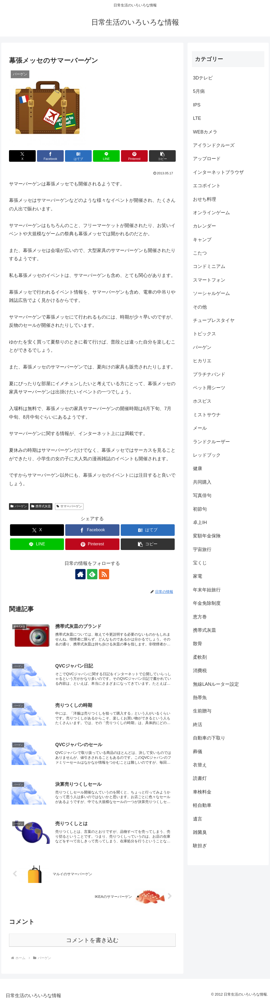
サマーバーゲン (69, 506)
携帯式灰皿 (41, 506)
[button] (162, 156)
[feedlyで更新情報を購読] (92, 574)
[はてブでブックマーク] (78, 156)
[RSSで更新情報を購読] (104, 574)
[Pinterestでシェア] (134, 156)
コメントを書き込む (92, 940)
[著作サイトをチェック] (80, 574)
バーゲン (19, 506)
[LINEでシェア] (106, 156)
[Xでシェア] (22, 156)
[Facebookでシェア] (50, 156)
